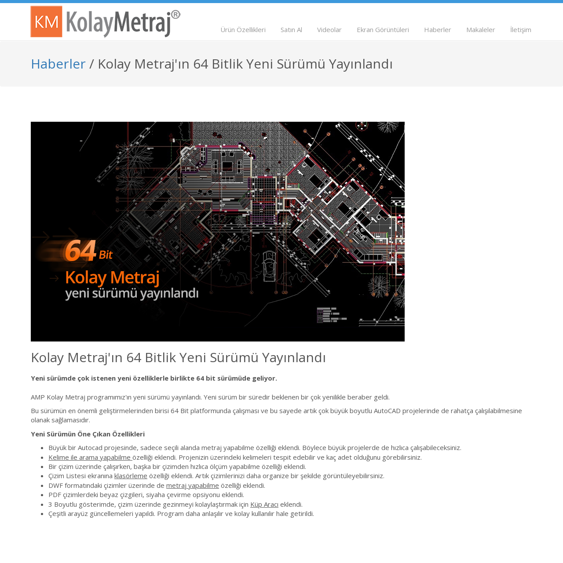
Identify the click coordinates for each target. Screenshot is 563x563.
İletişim (520, 29)
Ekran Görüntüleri (383, 29)
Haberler (437, 29)
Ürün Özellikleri (243, 29)
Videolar (329, 29)
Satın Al (291, 29)
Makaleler (480, 29)
